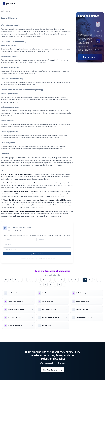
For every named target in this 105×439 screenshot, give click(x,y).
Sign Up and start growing (52, 370)
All (6, 280)
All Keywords (5, 11)
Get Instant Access (37, 254)
